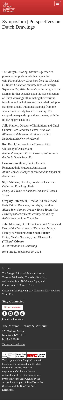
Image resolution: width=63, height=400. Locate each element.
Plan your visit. (7, 17)
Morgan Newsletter (12, 307)
